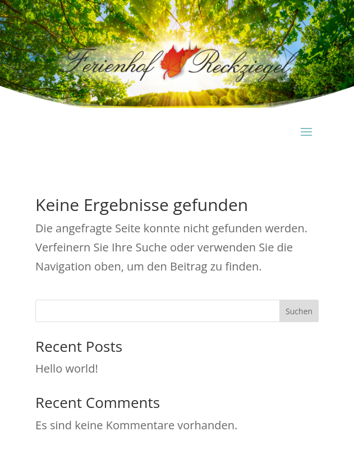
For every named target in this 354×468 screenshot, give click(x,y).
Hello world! (66, 368)
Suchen (299, 311)
